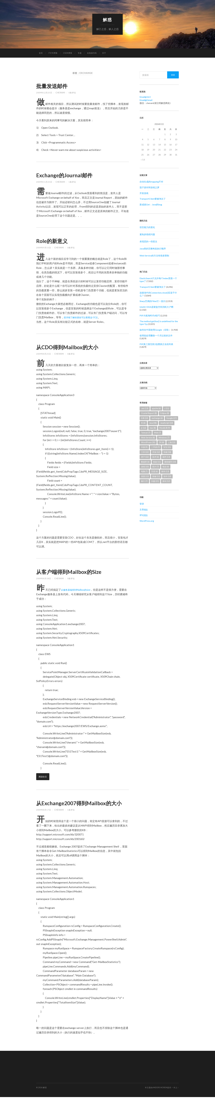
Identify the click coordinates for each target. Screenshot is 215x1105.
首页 (41, 53)
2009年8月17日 (43, 818)
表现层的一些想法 (148, 241)
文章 (144, 509)
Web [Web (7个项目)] (157, 433)
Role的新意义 (54, 241)
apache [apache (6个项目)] (156, 409)
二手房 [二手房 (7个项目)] (155, 447)
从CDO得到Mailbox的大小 (72, 347)
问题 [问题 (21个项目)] (155, 481)
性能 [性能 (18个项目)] (167, 452)
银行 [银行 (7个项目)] (144, 481)
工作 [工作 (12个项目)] (145, 452)
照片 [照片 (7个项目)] (155, 467)
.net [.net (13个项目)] (144, 409)
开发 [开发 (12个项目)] (156, 452)
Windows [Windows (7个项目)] (164, 438)
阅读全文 (43, 777)
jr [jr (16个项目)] (143, 428)
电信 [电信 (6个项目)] (165, 467)
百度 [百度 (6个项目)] (154, 472)
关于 (104, 53)
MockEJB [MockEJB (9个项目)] (164, 428)
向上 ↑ (176, 1095)
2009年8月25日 (43, 354)
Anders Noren (160, 1095)
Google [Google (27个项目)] (171, 418)
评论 (144, 515)
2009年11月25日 (44, 182)
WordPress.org (147, 521)
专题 (80, 53)
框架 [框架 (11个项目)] (157, 462)
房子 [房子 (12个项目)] (145, 457)
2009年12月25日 (44, 93)
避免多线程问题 (147, 234)
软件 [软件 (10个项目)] (167, 476)
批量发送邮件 (54, 86)
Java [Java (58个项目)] (153, 423)
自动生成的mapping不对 (151, 182)
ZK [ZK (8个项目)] (161, 442)
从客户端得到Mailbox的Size (74, 571)
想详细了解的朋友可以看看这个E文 (84, 317)
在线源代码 (92, 53)
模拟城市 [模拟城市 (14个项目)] (170, 462)
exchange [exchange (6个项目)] (157, 418)
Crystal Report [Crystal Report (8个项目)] (149, 413)
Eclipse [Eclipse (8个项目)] (164, 413)
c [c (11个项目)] (166, 409)
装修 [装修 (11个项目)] (156, 476)
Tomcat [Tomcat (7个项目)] (145, 433)
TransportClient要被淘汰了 (153, 199)
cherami (60, 93)
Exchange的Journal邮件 (69, 175)
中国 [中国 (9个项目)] (144, 447)
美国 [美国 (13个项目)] (145, 476)
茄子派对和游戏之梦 (149, 187)
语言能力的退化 (147, 227)
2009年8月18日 (43, 579)
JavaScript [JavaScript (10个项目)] (166, 423)
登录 (142, 504)
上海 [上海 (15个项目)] (171, 442)
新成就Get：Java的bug (151, 204)
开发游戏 (144, 193)
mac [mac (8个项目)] (153, 428)
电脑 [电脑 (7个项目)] (144, 472)
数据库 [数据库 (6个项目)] (145, 462)
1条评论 (72, 182)
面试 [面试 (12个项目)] (166, 481)
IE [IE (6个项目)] (143, 423)
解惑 (107, 19)
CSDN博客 (67, 53)
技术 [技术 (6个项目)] (155, 457)
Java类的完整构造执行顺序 (153, 248)
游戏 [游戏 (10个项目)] (145, 467)
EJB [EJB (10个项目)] (144, 418)
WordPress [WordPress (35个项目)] (148, 442)
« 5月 (143, 160)
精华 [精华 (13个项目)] (165, 472)
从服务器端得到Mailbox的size (78, 590)
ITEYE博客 (53, 53)
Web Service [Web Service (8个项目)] (148, 438)
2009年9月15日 (43, 248)
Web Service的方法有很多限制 (154, 255)
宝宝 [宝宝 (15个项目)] (167, 447)
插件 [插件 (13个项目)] (166, 457)
